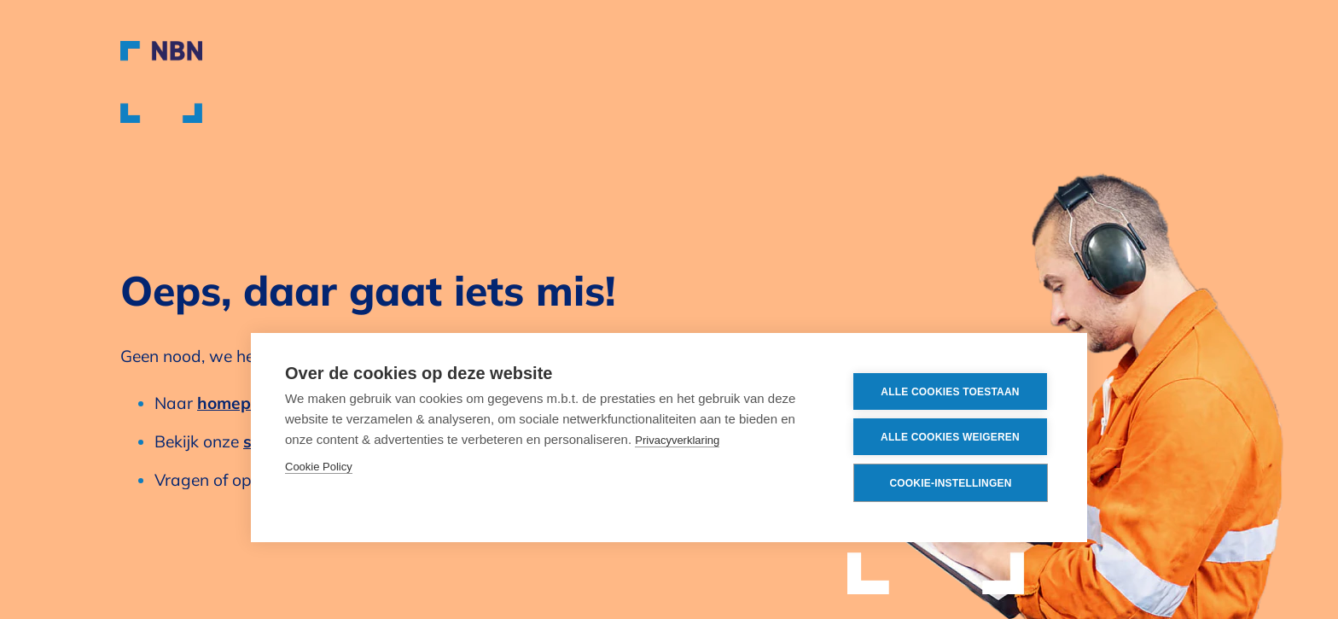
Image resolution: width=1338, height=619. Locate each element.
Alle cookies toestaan (950, 392)
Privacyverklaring (677, 440)
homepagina (246, 403)
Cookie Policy (318, 466)
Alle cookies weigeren (950, 437)
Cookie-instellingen (950, 483)
